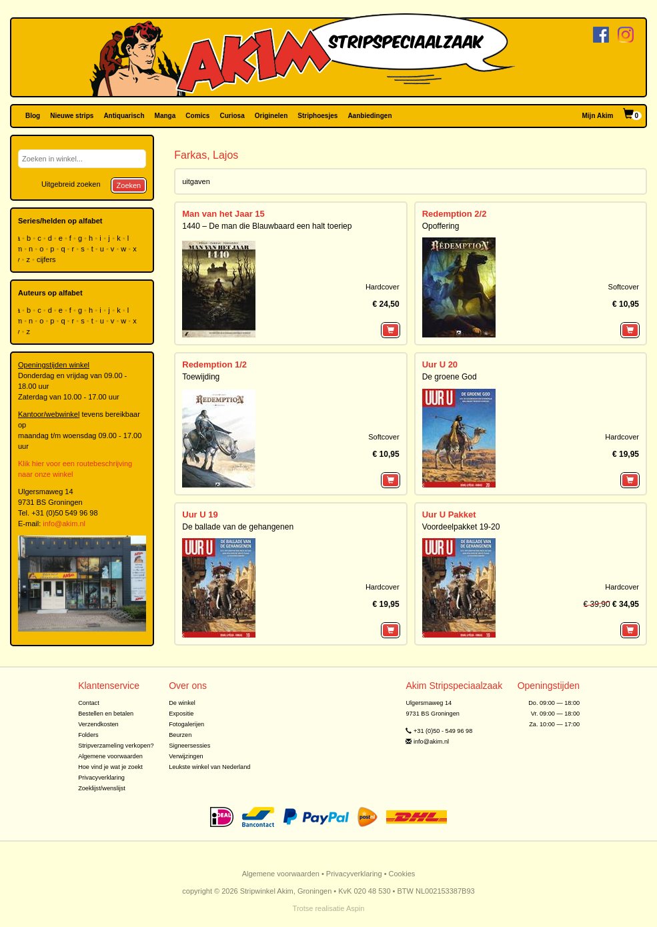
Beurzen (180, 735)
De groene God (449, 376)
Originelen (271, 115)
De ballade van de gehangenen (237, 527)
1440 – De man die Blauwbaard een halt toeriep (267, 226)
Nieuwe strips (71, 115)
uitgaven (196, 181)
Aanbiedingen (370, 115)
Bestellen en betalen (105, 713)
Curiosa (231, 115)
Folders (88, 735)
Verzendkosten (98, 724)
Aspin (355, 908)
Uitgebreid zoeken (71, 184)
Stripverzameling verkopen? (116, 745)
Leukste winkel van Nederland (209, 767)
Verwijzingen (186, 756)
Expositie (181, 713)
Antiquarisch (123, 115)
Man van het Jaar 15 (223, 214)
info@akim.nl (64, 524)
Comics (197, 115)
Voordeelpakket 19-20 (461, 527)
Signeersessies (189, 745)
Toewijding (200, 376)
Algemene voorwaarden (110, 756)
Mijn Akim (598, 115)
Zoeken (129, 185)
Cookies (402, 874)
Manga (165, 115)
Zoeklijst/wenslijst (101, 788)
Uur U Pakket (449, 515)
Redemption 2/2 (454, 214)
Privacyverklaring (101, 777)
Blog (32, 115)
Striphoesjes (317, 115)
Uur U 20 (440, 364)
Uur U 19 (199, 515)
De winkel (182, 703)
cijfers (47, 259)
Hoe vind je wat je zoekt (110, 767)
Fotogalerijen (186, 724)
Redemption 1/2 (214, 364)
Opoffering (441, 226)
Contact (88, 703)
